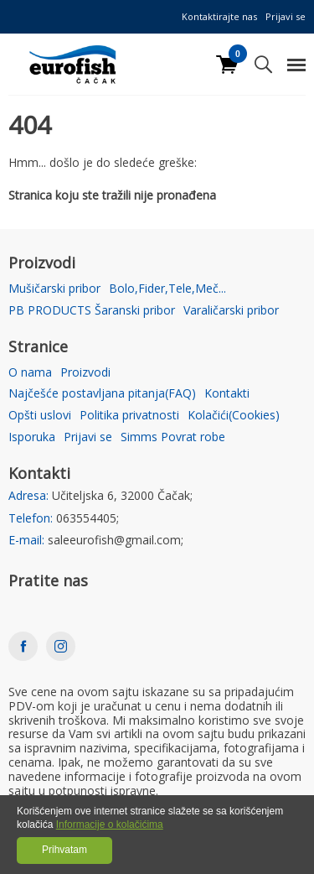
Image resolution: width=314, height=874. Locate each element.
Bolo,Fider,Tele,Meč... (167, 289)
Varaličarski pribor (231, 311)
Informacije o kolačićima (109, 824)
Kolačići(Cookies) (234, 415)
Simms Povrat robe (173, 437)
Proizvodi (85, 373)
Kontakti (227, 394)
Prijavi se (285, 16)
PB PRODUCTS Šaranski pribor (91, 311)
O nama (30, 373)
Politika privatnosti (129, 415)
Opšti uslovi (39, 415)
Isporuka (31, 437)
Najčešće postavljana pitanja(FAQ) (102, 394)
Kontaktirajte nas (219, 16)
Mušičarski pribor (54, 289)
